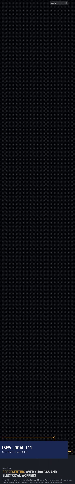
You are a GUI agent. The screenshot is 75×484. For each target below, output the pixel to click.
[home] (10, 3)
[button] (71, 3)
